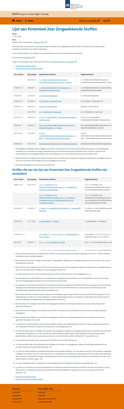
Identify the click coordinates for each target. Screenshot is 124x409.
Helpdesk (23, 395)
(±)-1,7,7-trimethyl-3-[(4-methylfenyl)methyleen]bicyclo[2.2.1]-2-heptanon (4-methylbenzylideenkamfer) (58, 187)
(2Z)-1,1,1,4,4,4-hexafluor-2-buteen (52, 242)
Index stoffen (17, 402)
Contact (23, 392)
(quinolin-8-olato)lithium (48, 107)
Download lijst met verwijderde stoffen (29, 69)
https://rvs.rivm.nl (40, 42)
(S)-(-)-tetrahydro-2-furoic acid (50, 112)
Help (107, 21)
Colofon (49, 392)
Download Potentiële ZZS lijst (26, 66)
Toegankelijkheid (49, 402)
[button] (29, 21)
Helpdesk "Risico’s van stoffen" (65, 62)
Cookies (49, 395)
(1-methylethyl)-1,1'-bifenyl (49, 221)
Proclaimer (23, 399)
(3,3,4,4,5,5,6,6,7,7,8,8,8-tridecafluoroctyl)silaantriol (58, 250)
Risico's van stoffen (90, 21)
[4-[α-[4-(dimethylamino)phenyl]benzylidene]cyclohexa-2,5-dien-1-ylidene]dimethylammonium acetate (57, 135)
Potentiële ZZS (29, 58)
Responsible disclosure (49, 399)
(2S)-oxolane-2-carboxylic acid (50, 101)
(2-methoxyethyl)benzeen (48, 96)
